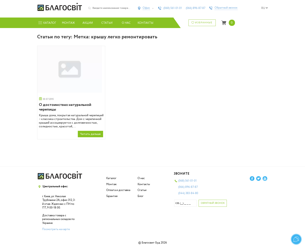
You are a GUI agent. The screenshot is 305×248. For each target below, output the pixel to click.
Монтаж (68, 23)
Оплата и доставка (118, 190)
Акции (87, 23)
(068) (172, 8)
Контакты (145, 23)
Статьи (106, 23)
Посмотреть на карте (56, 229)
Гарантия (111, 196)
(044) (188, 193)
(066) (195, 8)
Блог (140, 196)
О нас (126, 23)
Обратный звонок (226, 8)
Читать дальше (90, 134)
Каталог (111, 178)
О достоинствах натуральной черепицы (65, 107)
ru (264, 8)
